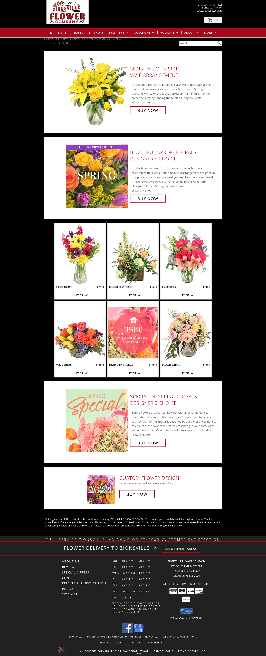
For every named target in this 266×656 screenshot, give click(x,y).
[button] (213, 20)
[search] (219, 43)
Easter (63, 32)
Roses (78, 32)
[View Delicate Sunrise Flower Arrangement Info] (185, 332)
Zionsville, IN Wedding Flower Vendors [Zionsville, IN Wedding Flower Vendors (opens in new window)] (171, 636)
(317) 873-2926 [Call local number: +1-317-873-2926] (213, 10)
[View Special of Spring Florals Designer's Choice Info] (97, 419)
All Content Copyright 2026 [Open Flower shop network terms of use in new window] (99, 650)
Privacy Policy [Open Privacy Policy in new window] (164, 650)
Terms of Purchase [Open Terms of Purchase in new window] (191, 650)
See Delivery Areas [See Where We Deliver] (181, 549)
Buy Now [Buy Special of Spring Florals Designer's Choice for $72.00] (147, 443)
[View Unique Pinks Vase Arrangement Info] (185, 254)
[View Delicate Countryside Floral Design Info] (133, 254)
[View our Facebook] (127, 632)
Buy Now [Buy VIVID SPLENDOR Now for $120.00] (80, 373)
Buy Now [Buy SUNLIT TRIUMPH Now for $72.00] (80, 295)
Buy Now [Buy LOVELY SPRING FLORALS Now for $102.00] (133, 373)
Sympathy (118, 32)
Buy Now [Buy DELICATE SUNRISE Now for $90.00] (186, 373)
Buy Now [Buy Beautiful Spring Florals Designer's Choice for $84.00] (147, 198)
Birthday (96, 32)
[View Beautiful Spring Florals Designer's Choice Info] (97, 175)
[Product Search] (197, 43)
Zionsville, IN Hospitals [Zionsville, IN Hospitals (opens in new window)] (126, 636)
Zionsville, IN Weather (115, 642)
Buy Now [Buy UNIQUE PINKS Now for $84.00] (186, 295)
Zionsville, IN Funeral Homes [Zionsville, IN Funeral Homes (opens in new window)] (88, 636)
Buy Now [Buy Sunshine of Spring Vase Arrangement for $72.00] (147, 110)
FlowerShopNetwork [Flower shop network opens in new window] (135, 650)
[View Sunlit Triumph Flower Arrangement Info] (80, 254)
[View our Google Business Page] (138, 632)
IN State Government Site (149, 642)
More (210, 32)
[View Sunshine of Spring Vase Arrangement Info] (97, 89)
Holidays (169, 32)
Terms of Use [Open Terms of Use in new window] (143, 653)
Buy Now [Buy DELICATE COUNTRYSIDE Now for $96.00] (133, 295)
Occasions (144, 32)
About (191, 32)
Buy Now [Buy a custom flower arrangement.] (137, 494)
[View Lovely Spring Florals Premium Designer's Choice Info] (133, 332)
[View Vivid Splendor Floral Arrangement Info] (80, 332)
